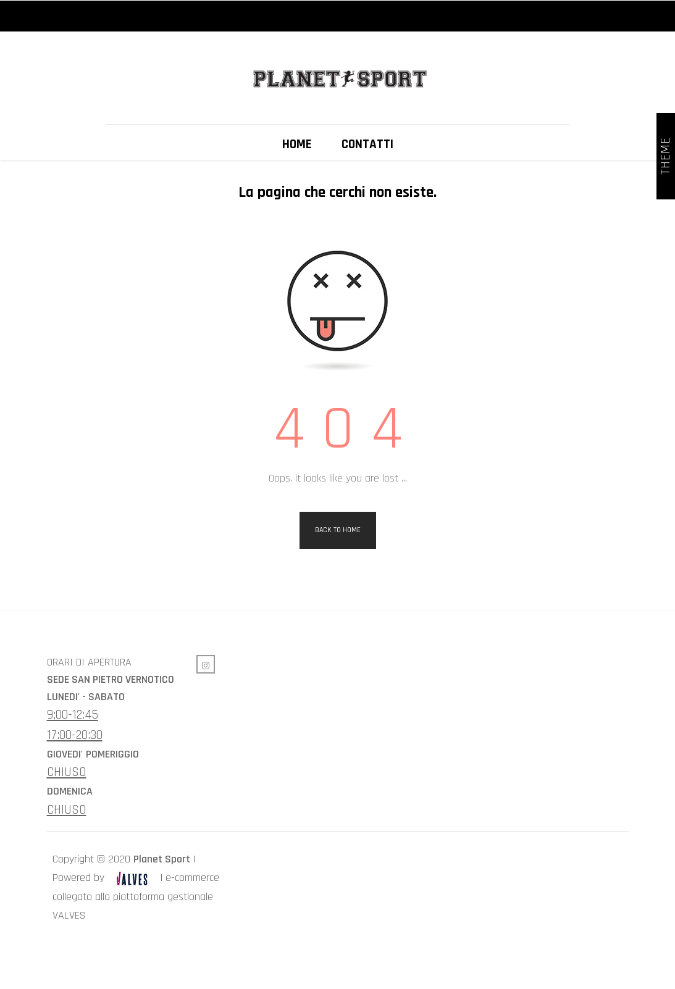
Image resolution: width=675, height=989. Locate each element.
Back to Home (338, 575)
